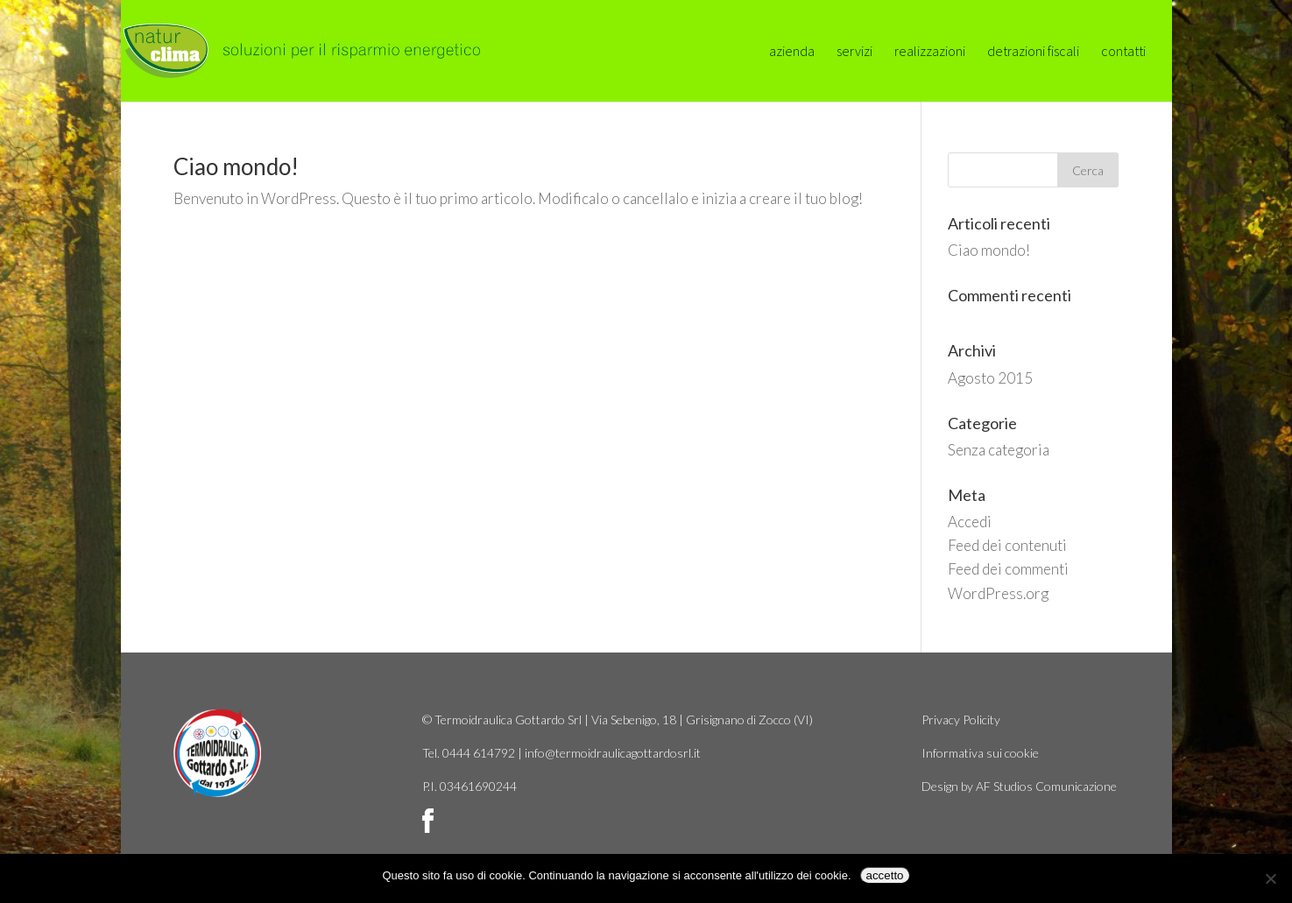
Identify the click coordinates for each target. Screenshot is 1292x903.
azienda (792, 52)
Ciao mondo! (236, 166)
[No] (1270, 878)
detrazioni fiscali (1033, 52)
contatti (1123, 52)
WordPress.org (998, 593)
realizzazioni (929, 52)
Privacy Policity (960, 719)
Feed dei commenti (1008, 569)
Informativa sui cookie (980, 752)
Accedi (970, 521)
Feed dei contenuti (1007, 545)
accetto (885, 875)
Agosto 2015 (990, 378)
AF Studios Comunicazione (1046, 786)
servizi (854, 52)
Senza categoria (998, 450)
